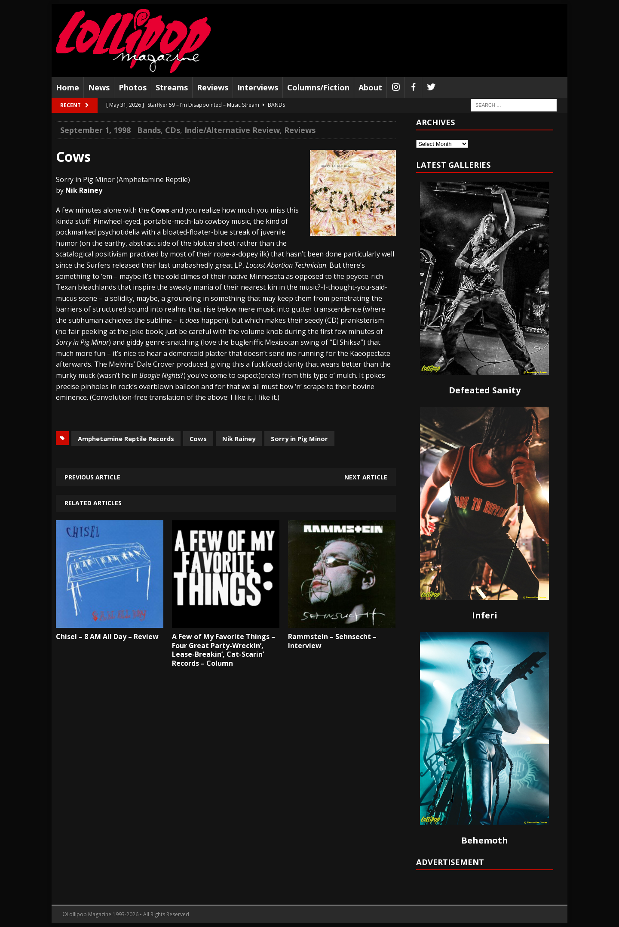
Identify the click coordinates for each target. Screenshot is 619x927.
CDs (172, 130)
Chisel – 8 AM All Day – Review (107, 636)
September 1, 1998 (95, 130)
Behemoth (484, 840)
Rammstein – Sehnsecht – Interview (332, 641)
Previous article (92, 477)
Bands (149, 130)
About (370, 87)
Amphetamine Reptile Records (126, 438)
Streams (172, 87)
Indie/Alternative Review (232, 130)
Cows (198, 438)
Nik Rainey (238, 438)
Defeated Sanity (485, 390)
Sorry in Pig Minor (299, 438)
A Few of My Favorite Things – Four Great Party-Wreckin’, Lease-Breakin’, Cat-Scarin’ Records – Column (223, 650)
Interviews (257, 87)
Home (67, 87)
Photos (133, 87)
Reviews (212, 87)
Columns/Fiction (318, 87)
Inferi (484, 615)
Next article (365, 477)
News (99, 87)
